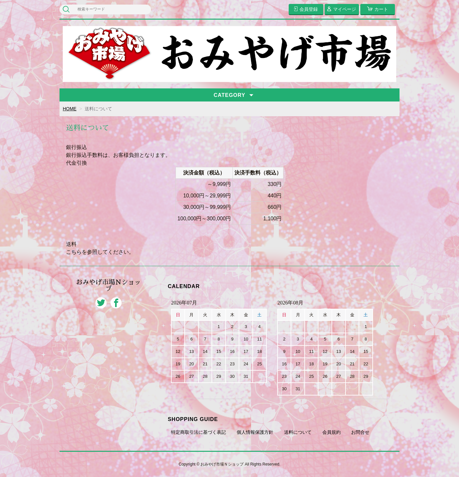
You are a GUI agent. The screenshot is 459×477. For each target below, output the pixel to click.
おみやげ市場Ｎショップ (108, 285)
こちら (74, 252)
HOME (69, 108)
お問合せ (360, 432)
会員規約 (331, 432)
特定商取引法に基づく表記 (198, 432)
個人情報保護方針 (255, 432)
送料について (298, 432)
